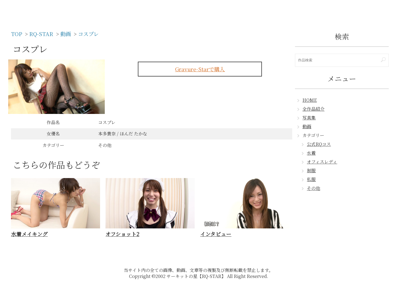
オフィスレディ (322, 162)
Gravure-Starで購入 (200, 69)
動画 (306, 126)
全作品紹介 (313, 109)
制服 (311, 170)
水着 (311, 153)
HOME (309, 100)
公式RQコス (319, 144)
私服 (311, 179)
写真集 (309, 117)
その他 (313, 188)
